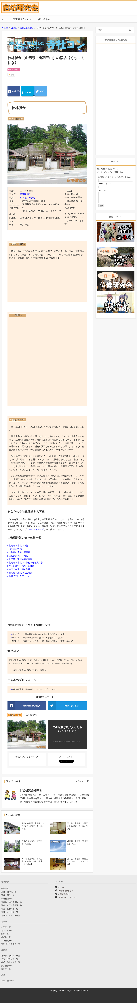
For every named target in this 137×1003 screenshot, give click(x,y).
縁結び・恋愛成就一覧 (10, 955)
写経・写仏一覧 (7, 895)
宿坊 (12, 75)
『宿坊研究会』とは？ (22, 19)
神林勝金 (24, 194)
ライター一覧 (83, 781)
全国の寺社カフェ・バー (20, 576)
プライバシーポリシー (67, 897)
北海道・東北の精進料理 (20, 559)
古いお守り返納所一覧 (10, 944)
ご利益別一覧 (7, 940)
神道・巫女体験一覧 (9, 909)
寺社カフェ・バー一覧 (10, 915)
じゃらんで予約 (27, 197)
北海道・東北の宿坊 (18, 545)
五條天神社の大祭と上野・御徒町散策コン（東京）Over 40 (48, 641)
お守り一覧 (6, 927)
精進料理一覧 (7, 899)
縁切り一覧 (6, 969)
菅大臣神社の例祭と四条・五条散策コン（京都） (43, 638)
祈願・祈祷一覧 (7, 981)
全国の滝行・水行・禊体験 (22, 566)
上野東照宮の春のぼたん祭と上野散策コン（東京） (44, 634)
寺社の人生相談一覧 (9, 912)
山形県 (14, 28)
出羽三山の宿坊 (26, 28)
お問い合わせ (43, 19)
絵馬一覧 (5, 934)
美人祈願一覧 (7, 966)
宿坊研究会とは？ (65, 891)
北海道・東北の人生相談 (20, 573)
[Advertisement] (47, 281)
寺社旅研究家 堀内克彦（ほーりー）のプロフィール (34, 689)
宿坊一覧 (5, 888)
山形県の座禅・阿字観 (19, 552)
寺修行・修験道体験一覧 (11, 902)
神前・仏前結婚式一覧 (10, 962)
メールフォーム (34, 529)
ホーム (4, 19)
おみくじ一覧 (7, 930)
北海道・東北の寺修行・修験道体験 (26, 562)
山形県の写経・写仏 (18, 556)
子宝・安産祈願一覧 (9, 959)
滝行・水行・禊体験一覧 (11, 905)
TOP (4, 28)
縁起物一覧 (6, 937)
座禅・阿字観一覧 (8, 892)
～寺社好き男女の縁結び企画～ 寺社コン (30, 670)
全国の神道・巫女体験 (19, 569)
